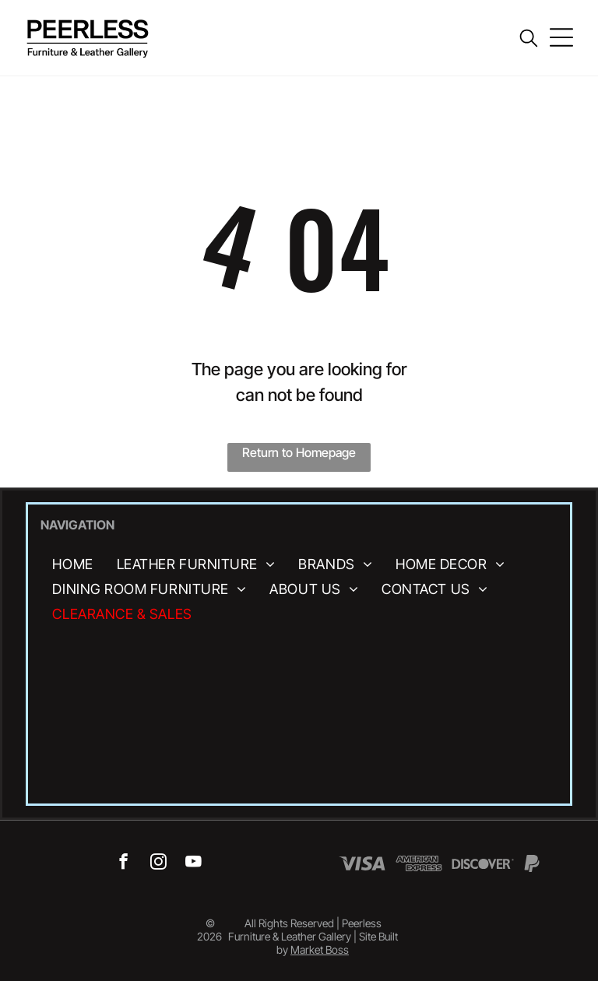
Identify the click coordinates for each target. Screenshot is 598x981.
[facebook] (123, 863)
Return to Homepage (299, 452)
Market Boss (319, 949)
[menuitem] (72, 563)
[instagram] (158, 863)
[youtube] (193, 863)
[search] (528, 39)
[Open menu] (561, 37)
